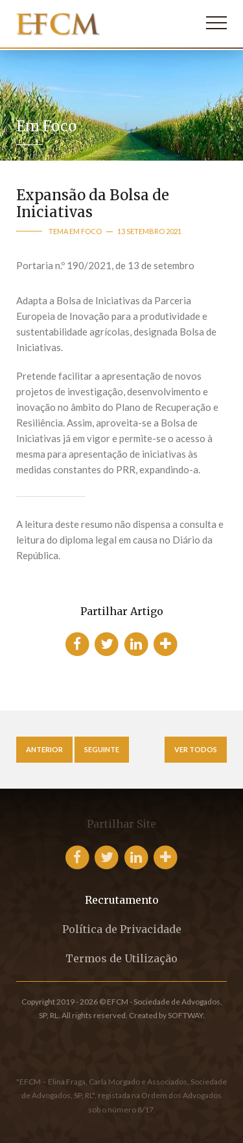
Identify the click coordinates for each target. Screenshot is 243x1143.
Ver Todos (195, 749)
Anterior (44, 749)
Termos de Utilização (121, 958)
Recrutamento (122, 899)
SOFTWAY (185, 1015)
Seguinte (101, 749)
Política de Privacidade (121, 929)
